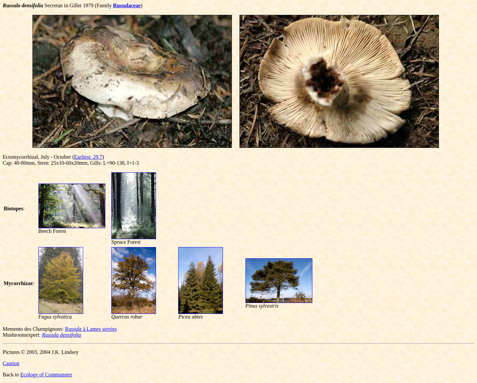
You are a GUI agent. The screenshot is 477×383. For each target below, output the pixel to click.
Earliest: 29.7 (88, 157)
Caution (11, 363)
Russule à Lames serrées (91, 329)
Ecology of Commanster (46, 374)
